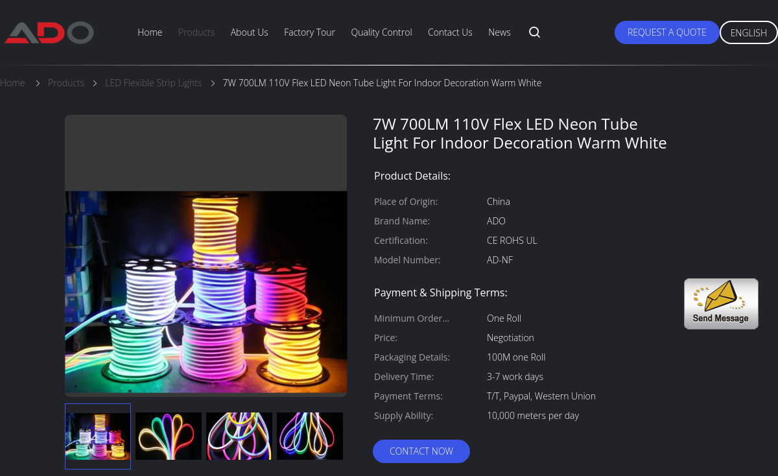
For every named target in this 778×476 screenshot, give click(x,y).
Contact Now (421, 451)
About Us (249, 32)
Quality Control (381, 32)
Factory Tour (309, 32)
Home (149, 32)
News (499, 32)
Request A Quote (667, 32)
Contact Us (450, 32)
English (749, 33)
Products (196, 32)
